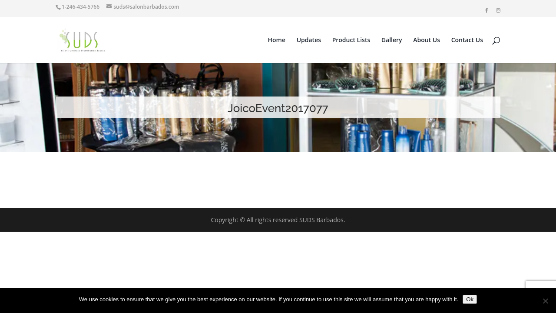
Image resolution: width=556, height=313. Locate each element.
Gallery (391, 40)
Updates (309, 40)
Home (277, 40)
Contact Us (467, 40)
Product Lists (351, 40)
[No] (545, 300)
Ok (469, 299)
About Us (426, 40)
